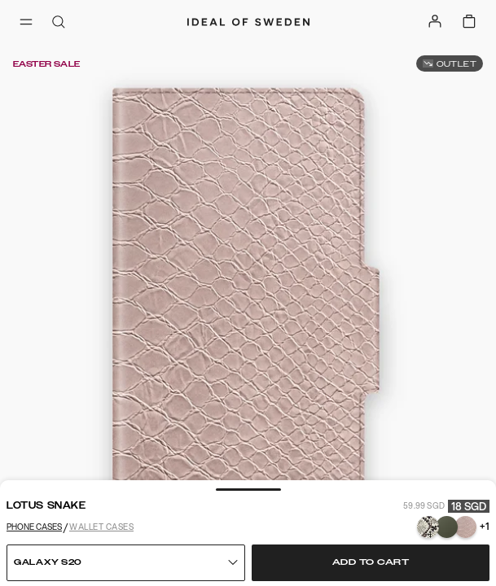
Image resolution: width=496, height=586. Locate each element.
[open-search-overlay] (58, 23)
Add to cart (371, 562)
